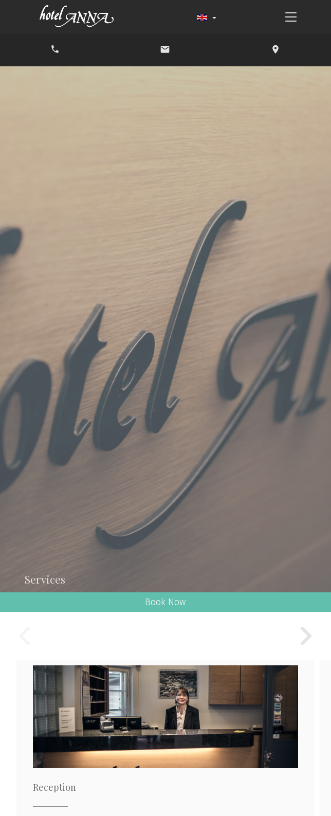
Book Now (165, 602)
